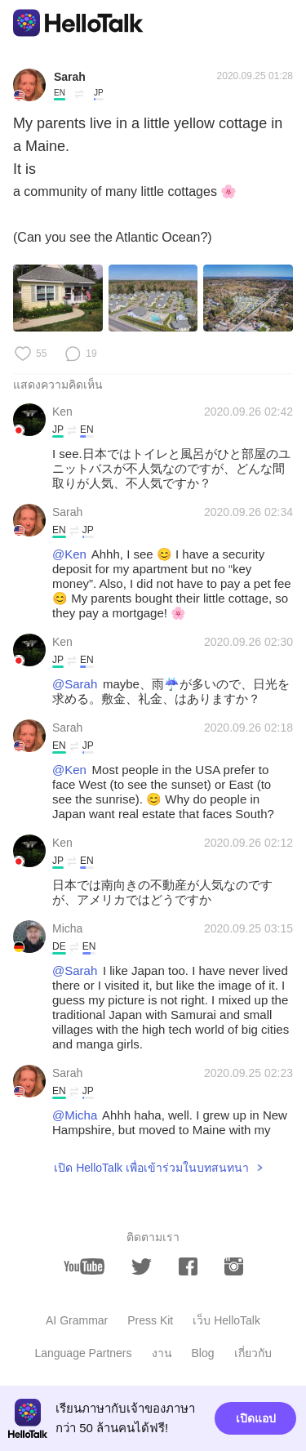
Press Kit (150, 1320)
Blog (203, 1353)
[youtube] (84, 1266)
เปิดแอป (256, 1418)
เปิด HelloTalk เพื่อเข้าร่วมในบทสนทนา (151, 1167)
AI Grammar (77, 1320)
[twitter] (141, 1266)
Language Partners (82, 1353)
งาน (162, 1353)
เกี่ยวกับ (253, 1353)
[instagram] (233, 1266)
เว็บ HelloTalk (226, 1320)
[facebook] (188, 1266)
